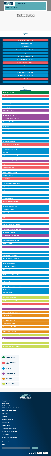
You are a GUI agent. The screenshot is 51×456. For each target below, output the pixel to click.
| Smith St (6, 221)
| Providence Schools (9, 343)
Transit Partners (5, 434)
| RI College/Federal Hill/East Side (11, 304)
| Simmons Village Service (9, 297)
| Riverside (6, 186)
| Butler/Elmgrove (8, 198)
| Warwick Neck (7, 103)
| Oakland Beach (7, 98)
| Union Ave (6, 138)
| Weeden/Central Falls (9, 269)
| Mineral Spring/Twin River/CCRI (11, 274)
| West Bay (6, 126)
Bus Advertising (5, 416)
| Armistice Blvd (7, 289)
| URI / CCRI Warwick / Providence (11, 252)
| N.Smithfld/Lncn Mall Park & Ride (12, 229)
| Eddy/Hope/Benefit (8, 95)
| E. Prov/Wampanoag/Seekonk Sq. (11, 183)
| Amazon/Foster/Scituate (10, 115)
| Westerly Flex (7, 315)
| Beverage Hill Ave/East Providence (12, 286)
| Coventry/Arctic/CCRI (8, 121)
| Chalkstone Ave (7, 217)
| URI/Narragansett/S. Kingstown (11, 312)
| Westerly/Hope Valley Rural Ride (11, 334)
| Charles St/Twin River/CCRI (10, 206)
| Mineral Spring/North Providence (11, 224)
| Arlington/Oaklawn (8, 175)
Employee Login (5, 422)
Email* (3, 444)
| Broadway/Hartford (8, 167)
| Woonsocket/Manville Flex (10, 326)
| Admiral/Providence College (10, 212)
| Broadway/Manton (8, 164)
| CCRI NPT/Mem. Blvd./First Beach (11, 258)
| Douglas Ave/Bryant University (11, 201)
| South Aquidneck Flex (9, 320)
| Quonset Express (8, 338)
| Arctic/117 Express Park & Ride (11, 118)
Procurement (5, 413)
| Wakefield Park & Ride (9, 247)
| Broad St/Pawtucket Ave (9, 266)
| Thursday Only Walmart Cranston (11, 300)
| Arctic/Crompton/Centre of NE (11, 155)
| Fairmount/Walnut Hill (9, 292)
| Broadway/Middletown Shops (11, 240)
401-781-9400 (5, 403)
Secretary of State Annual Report (9, 431)
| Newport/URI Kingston (9, 243)
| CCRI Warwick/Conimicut (10, 172)
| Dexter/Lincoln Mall (8, 278)
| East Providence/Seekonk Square (11, 190)
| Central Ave (6, 281)
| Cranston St (6, 178)
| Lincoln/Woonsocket (8, 209)
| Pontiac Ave (6, 152)
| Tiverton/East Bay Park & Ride (11, 235)
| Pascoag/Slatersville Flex (10, 331)
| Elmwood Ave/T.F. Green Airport (11, 144)
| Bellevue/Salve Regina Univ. (10, 255)
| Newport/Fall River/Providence (11, 160)
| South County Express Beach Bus (12, 346)
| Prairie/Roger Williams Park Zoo (11, 107)
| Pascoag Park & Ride (8, 110)
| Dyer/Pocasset (7, 133)
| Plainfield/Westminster (9, 141)
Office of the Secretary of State (9, 428)
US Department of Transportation (10, 437)
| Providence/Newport (9, 232)
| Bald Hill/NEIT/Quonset (9, 129)
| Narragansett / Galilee (9, 263)
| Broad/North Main (9, 92)
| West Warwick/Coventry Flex (11, 323)
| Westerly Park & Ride (9, 308)
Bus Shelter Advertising (7, 419)
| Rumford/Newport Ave (9, 195)
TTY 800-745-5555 (6, 405)
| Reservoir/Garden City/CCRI (10, 149)
